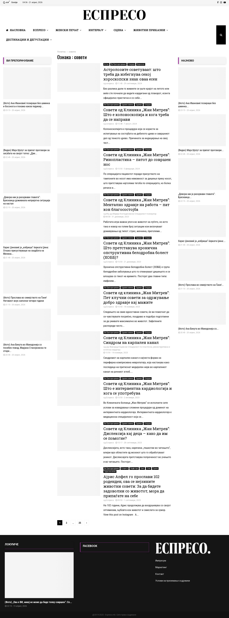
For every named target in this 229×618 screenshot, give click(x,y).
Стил (148, 468)
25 (80, 523)
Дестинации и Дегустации (27, 39)
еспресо (110, 83)
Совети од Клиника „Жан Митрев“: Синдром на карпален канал (136, 340)
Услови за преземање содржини (172, 580)
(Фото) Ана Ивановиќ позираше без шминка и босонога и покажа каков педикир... (26, 105)
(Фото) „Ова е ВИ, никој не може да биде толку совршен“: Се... (38, 602)
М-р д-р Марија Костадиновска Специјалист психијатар (131, 214)
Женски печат (67, 30)
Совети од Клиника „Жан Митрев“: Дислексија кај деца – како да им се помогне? (136, 433)
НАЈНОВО (187, 60)
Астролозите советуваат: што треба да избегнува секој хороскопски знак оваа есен (132, 74)
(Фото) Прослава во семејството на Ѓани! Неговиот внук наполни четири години (25, 299)
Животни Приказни (149, 30)
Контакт (159, 574)
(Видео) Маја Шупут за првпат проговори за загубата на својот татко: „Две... (26, 152)
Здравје (139, 104)
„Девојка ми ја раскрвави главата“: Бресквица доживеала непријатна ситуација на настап (26, 200)
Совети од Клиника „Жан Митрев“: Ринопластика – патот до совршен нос (137, 159)
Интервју (96, 30)
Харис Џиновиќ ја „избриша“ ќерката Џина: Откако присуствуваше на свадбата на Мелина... (26, 250)
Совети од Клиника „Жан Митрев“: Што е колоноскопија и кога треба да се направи (136, 114)
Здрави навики (127, 104)
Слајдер (131, 64)
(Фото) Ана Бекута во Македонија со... (198, 328)
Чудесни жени (110, 471)
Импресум (160, 560)
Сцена (118, 30)
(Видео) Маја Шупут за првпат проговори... (201, 150)
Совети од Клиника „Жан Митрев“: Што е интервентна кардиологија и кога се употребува (137, 388)
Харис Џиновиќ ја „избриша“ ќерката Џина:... (202, 241)
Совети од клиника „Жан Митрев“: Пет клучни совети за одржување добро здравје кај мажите (136, 297)
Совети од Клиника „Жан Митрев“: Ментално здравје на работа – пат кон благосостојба (136, 204)
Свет (142, 468)
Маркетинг (161, 567)
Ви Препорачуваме (118, 64)
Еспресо (39, 30)
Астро (106, 64)
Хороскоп (140, 64)
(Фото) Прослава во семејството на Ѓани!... (201, 284)
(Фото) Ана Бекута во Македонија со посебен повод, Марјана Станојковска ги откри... (24, 348)
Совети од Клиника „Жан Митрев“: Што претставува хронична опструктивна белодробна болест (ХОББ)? (136, 250)
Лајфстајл (134, 468)
